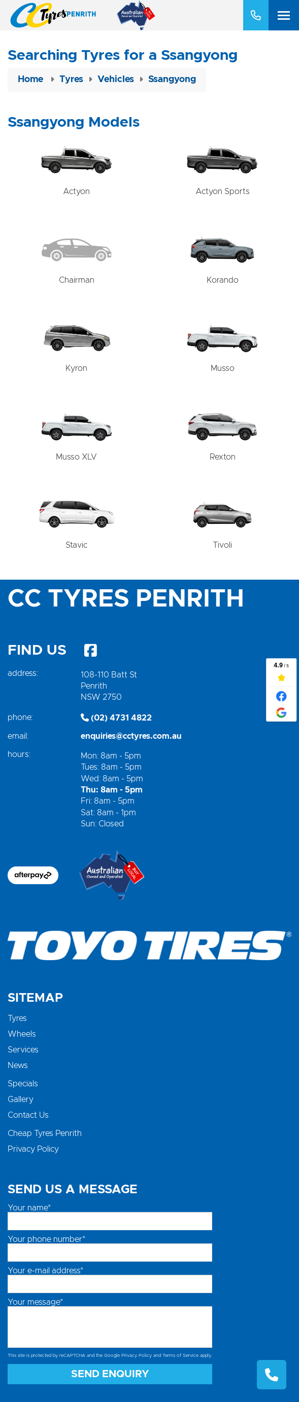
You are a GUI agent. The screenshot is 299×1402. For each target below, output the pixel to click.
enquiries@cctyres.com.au (131, 736)
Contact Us (28, 1115)
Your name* (29, 1208)
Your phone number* (46, 1239)
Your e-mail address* (45, 1271)
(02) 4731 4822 (116, 717)
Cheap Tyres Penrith (45, 1133)
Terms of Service (180, 1355)
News (18, 1066)
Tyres (17, 1018)
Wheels (22, 1034)
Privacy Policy (33, 1149)
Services (23, 1050)
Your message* (35, 1302)
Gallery (21, 1099)
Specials (23, 1084)
